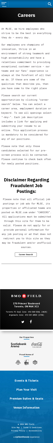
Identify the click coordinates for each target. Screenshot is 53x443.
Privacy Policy (18, 431)
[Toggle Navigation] (4, 4)
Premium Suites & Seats (26, 398)
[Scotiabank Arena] (18, 344)
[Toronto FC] (18, 362)
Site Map (16, 427)
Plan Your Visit (26, 389)
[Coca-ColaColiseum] (36, 345)
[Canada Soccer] (35, 362)
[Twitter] (22, 321)
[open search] (50, 3)
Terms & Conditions (32, 427)
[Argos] (26, 362)
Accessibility (35, 431)
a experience (26, 437)
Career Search (26, 254)
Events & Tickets (26, 380)
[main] (26, 142)
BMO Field (26, 4)
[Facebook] (31, 322)
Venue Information (26, 407)
